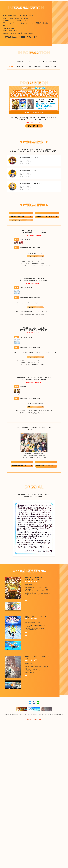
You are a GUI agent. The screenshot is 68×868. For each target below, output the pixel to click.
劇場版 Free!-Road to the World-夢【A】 (43, 265)
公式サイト (28, 741)
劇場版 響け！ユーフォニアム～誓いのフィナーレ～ (45, 269)
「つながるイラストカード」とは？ (16, 272)
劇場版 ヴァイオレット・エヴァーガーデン (18, 265)
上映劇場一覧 (29, 745)
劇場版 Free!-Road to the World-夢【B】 (17, 269)
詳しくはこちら (33, 178)
